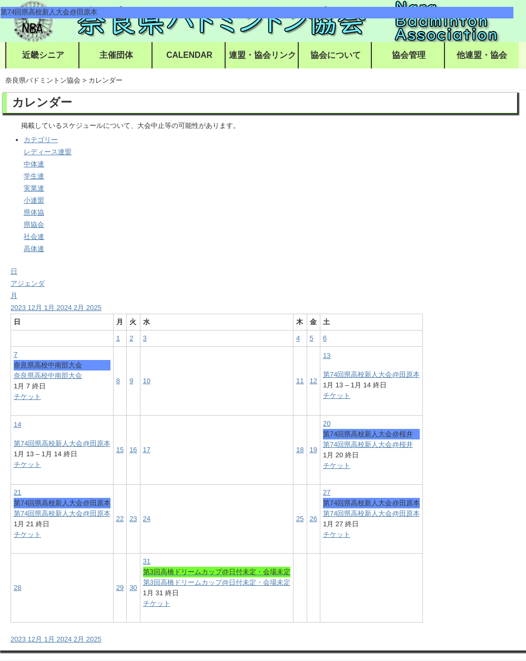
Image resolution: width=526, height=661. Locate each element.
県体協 (34, 212)
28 (17, 588)
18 (300, 450)
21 (17, 492)
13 (326, 355)
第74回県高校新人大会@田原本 (371, 374)
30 (133, 588)
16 (133, 450)
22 (120, 519)
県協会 (34, 224)
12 (313, 381)
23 (133, 519)
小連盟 (34, 200)
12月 (36, 308)
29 (120, 588)
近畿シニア (43, 55)
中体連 (34, 164)
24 (146, 519)
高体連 (34, 249)
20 (326, 423)
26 (313, 519)
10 (146, 381)
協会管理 (409, 55)
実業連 (34, 188)
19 (313, 450)
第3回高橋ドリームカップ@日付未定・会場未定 (216, 582)
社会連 (34, 237)
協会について (335, 55)
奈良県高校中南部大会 (48, 375)
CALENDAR (189, 55)
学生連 (34, 176)
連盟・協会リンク (262, 55)
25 (300, 519)
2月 (80, 308)
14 (17, 424)
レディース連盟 (48, 152)
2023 (19, 308)
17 (146, 450)
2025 (94, 308)
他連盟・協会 (482, 55)
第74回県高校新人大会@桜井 (368, 444)
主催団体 (116, 55)
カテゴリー (41, 140)
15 (120, 450)
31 (146, 561)
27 (326, 492)
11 (300, 381)
